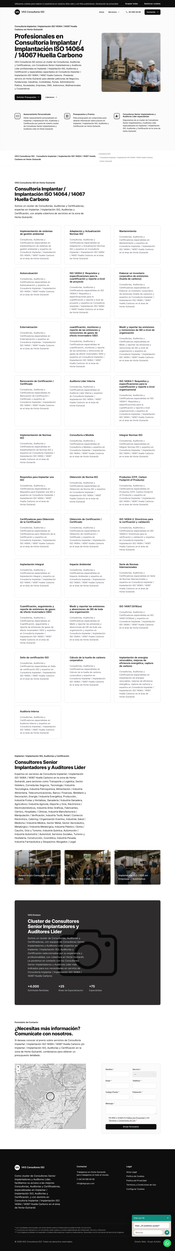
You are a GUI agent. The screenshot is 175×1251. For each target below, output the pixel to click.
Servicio (137, 1069)
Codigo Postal (112, 1092)
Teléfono (137, 1081)
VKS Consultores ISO (29, 12)
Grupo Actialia (153, 1241)
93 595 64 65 (133, 12)
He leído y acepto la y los (129, 1119)
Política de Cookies (135, 1176)
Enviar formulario (131, 1127)
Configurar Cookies (135, 1189)
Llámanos (51, 97)
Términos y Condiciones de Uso (122, 1120)
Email (109, 1081)
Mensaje (110, 1103)
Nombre (110, 1069)
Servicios (114, 12)
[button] (50, 1096)
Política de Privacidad (135, 1118)
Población (138, 1092)
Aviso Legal (131, 1172)
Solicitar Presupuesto (28, 97)
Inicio (101, 12)
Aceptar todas (131, 3)
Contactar (152, 12)
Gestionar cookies (152, 3)
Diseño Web (140, 1241)
